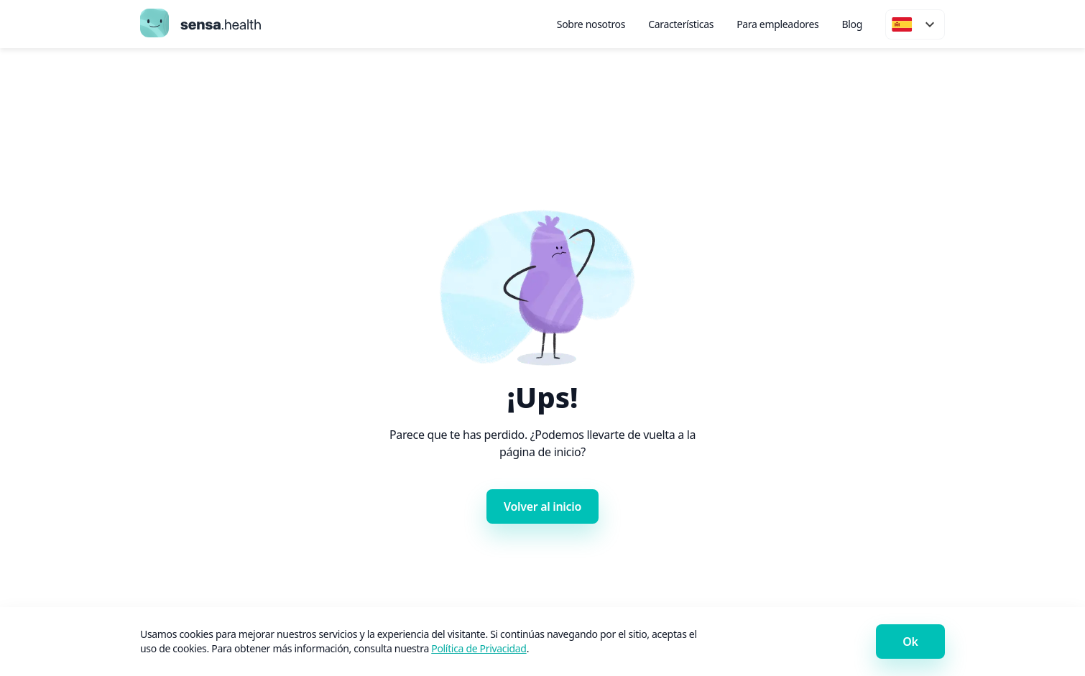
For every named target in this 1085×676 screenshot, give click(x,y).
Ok (910, 641)
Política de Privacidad (478, 648)
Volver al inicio (542, 506)
